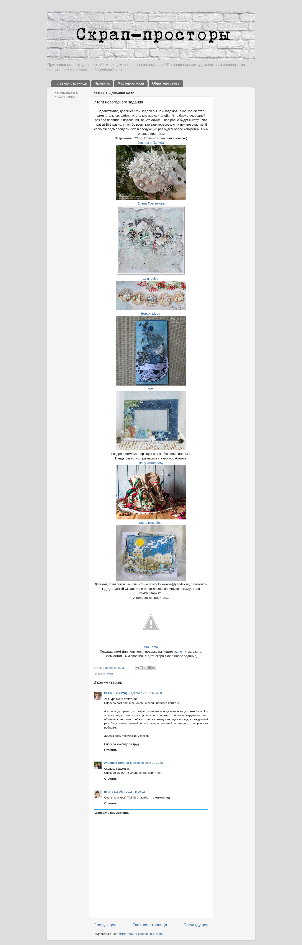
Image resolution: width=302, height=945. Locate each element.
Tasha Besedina (151, 522)
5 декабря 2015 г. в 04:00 (145, 693)
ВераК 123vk (150, 313)
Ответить (110, 750)
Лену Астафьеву (151, 463)
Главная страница (71, 83)
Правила (102, 83)
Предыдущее (195, 925)
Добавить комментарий (112, 812)
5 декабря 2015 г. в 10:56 (147, 762)
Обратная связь (166, 83)
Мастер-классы (131, 83)
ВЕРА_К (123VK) (115, 693)
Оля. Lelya (150, 278)
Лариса (108, 667)
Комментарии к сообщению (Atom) (140, 933)
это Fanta (151, 647)
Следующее (105, 925)
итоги (109, 673)
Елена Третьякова (150, 203)
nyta (151, 389)
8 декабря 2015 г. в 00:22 (128, 791)
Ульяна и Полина (151, 142)
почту (182, 651)
